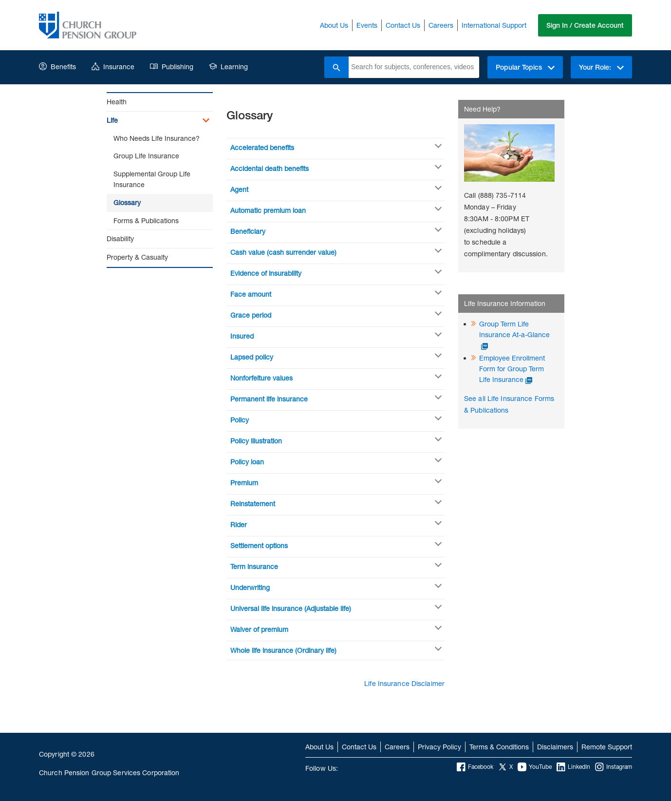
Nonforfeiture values (261, 378)
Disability (120, 238)
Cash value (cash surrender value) (283, 252)
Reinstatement (252, 503)
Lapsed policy (251, 357)
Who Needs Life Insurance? (156, 138)
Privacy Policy (439, 747)
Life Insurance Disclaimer (404, 683)
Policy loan (247, 462)
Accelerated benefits (262, 147)
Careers (441, 25)
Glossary (127, 202)
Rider (238, 524)
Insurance (113, 66)
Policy (239, 420)
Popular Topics (525, 67)
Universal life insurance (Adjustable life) (290, 608)
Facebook (475, 767)
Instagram (613, 767)
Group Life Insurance (146, 156)
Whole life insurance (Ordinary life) (283, 650)
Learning (228, 66)
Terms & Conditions (499, 747)
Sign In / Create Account (585, 25)
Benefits (57, 66)
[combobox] (414, 67)
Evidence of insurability (265, 273)
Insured (242, 336)
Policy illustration (256, 441)
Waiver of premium (259, 629)
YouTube (535, 767)
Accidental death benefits (269, 168)
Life (112, 120)
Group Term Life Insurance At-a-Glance (514, 329)
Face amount (250, 294)
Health (117, 101)
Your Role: (601, 67)
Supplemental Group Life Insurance (151, 179)
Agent (239, 189)
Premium (244, 482)
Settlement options (259, 545)
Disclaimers (555, 747)
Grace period (250, 315)
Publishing (171, 66)
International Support (494, 25)
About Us (334, 25)
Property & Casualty (137, 257)
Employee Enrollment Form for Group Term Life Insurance (512, 368)
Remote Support (606, 747)
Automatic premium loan (268, 210)
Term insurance (254, 566)
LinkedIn (573, 767)
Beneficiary (247, 231)
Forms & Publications (146, 220)
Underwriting (250, 587)
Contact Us (403, 25)
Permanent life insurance (269, 399)
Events (366, 25)
